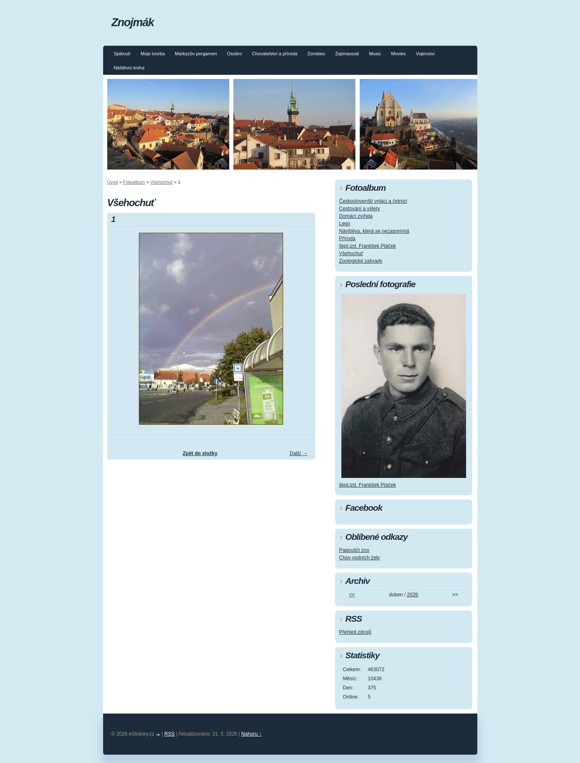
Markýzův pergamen (196, 53)
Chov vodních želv (359, 558)
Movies (398, 53)
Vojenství (425, 53)
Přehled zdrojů (355, 632)
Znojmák (132, 22)
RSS (169, 734)
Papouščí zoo (354, 550)
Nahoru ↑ (251, 734)
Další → (299, 453)
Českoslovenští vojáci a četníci (373, 201)
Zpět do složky (200, 453)
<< (352, 595)
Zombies (316, 53)
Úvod (112, 182)
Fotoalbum (134, 182)
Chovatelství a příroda (274, 53)
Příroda (347, 238)
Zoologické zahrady (361, 261)
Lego (344, 223)
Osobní (234, 53)
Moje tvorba (153, 53)
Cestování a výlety (359, 209)
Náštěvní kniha (129, 67)
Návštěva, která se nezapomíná (374, 231)
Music (375, 53)
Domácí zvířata (356, 216)
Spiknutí (122, 53)
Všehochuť (161, 182)
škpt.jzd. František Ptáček (367, 246)
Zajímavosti (347, 53)
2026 (412, 595)
